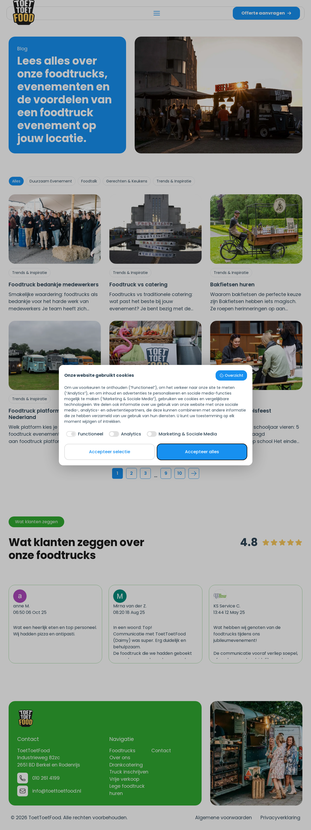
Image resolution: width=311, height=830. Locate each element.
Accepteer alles (202, 452)
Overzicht (231, 375)
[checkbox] (83, 434)
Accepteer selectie (109, 452)
